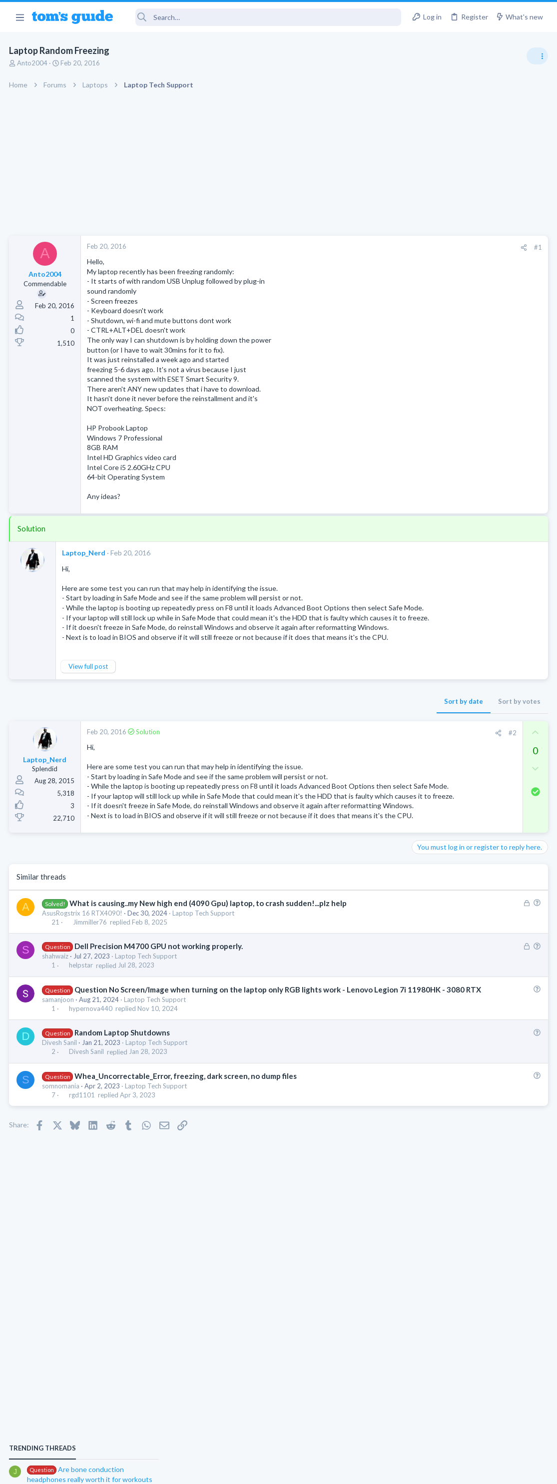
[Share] (363, 247)
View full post (89, 668)
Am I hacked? (451, 687)
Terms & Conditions (373, 1470)
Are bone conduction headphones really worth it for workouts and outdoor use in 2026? (478, 571)
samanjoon (59, 1050)
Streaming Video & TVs (449, 879)
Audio (424, 609)
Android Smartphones (447, 667)
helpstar (81, 1006)
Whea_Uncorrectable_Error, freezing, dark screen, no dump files (186, 1126)
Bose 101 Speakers (460, 793)
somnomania (61, 1137)
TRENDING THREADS (430, 540)
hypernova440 (91, 1060)
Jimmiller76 (90, 963)
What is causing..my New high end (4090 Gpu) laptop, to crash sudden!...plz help (208, 943)
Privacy (304, 1470)
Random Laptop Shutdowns (122, 1083)
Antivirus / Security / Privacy (456, 715)
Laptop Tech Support (204, 954)
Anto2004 (33, 63)
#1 (377, 247)
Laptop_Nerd (84, 552)
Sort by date (302, 703)
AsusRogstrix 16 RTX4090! (83, 954)
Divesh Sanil (60, 1094)
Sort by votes (358, 703)
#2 (352, 734)
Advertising (171, 1470)
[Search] (263, 17)
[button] (19, 17)
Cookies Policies (241, 1470)
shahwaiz (56, 997)
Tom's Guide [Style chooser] (476, 1428)
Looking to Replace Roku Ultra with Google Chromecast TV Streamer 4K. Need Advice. (477, 909)
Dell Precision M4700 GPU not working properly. (159, 987)
